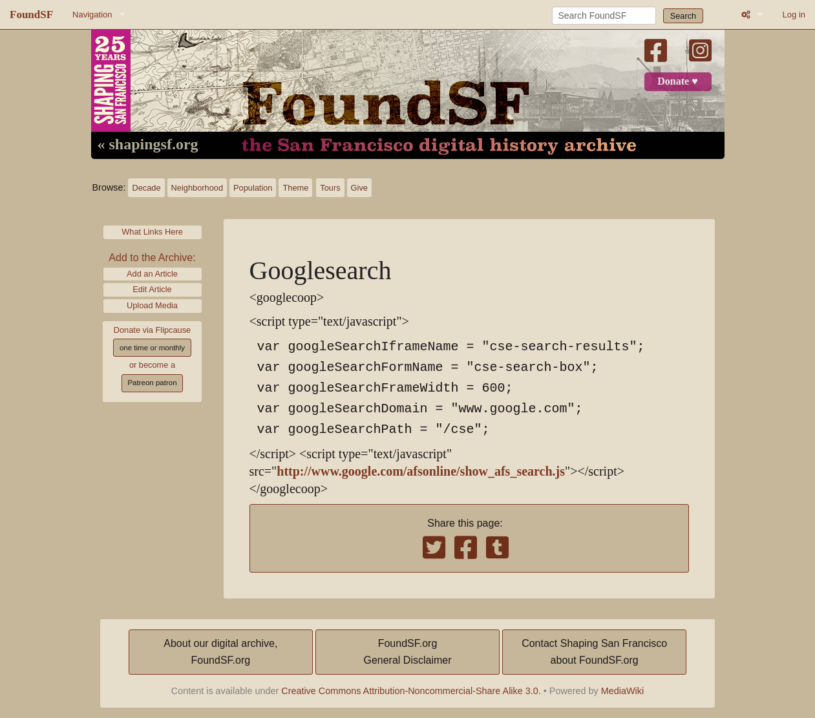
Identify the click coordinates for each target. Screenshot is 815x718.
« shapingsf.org (148, 144)
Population (252, 188)
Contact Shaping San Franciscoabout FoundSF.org (594, 652)
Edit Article (151, 289)
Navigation (92, 14)
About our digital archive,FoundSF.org (220, 652)
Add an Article (152, 274)
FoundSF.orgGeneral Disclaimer (407, 652)
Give (359, 188)
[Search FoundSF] (604, 15)
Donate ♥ (677, 81)
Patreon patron (151, 382)
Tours (330, 188)
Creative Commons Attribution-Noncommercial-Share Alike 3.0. (411, 691)
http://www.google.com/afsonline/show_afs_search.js (421, 471)
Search (683, 16)
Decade (146, 188)
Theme (295, 188)
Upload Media (152, 305)
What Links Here (152, 232)
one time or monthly (152, 348)
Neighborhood (197, 188)
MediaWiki (622, 691)
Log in (794, 14)
